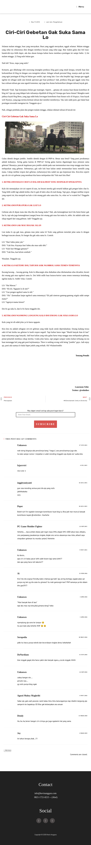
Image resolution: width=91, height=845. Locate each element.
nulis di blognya (72, 96)
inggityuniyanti (24, 483)
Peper (20, 506)
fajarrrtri (21, 465)
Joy (19, 733)
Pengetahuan (57, 22)
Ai (18, 573)
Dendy (20, 716)
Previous (7, 750)
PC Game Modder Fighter (29, 526)
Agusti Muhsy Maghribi (28, 695)
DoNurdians (23, 654)
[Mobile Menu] (80, 7)
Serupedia (22, 637)
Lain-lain (49, 22)
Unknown (22, 445)
